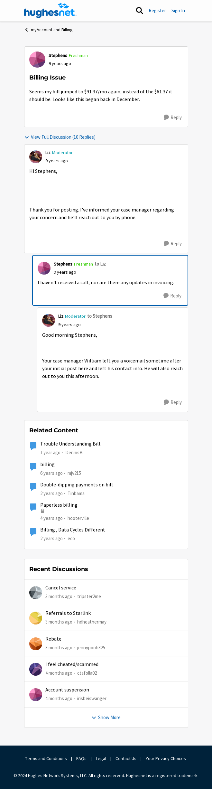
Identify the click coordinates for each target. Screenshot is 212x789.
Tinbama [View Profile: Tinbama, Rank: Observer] (76, 493)
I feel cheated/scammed (71, 664)
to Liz (100, 264)
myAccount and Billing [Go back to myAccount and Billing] (48, 30)
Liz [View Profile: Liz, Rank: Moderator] (48, 152)
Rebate (53, 639)
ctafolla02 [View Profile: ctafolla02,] (87, 673)
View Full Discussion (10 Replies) (60, 137)
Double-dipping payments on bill (76, 485)
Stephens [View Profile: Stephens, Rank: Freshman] (58, 55)
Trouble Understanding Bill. (70, 444)
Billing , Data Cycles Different (72, 530)
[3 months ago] (58, 596)
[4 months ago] (58, 673)
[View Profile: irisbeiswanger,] (35, 694)
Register (157, 10)
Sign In (178, 10)
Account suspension (67, 690)
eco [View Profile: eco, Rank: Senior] (71, 538)
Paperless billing (59, 505)
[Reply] (172, 117)
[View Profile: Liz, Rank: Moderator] (35, 156)
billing (47, 464)
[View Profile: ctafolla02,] (35, 669)
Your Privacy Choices (166, 758)
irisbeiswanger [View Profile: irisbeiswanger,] (91, 698)
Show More (106, 717)
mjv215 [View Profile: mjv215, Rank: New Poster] (74, 473)
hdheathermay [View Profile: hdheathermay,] (91, 622)
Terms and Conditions (46, 758)
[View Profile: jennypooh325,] (35, 643)
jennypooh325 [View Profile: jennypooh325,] (91, 647)
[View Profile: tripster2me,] (35, 592)
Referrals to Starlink (68, 613)
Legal (101, 758)
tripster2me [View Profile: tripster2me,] (89, 596)
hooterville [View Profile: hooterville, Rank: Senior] (78, 518)
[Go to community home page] (50, 10)
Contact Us (125, 758)
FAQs (81, 758)
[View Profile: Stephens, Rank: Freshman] (37, 60)
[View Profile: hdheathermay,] (35, 618)
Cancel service (60, 588)
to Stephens (99, 316)
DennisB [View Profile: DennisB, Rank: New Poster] (74, 452)
